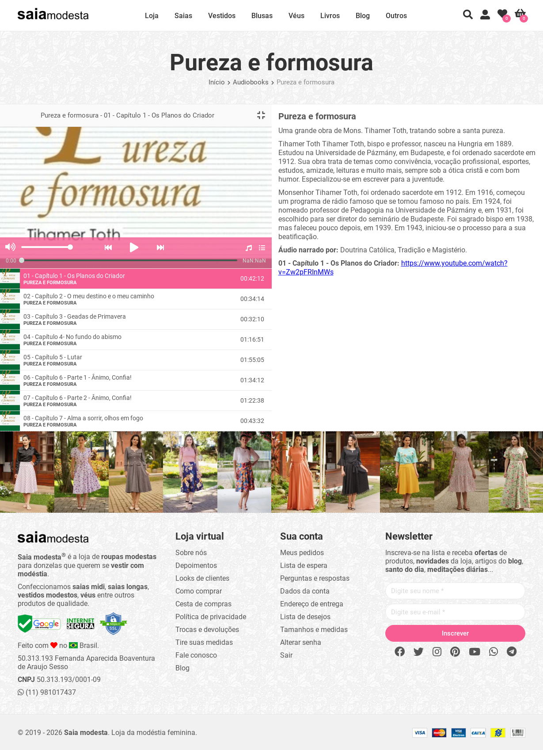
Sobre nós (191, 552)
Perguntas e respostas (314, 578)
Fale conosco (196, 655)
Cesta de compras (203, 604)
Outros (396, 15)
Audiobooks (251, 82)
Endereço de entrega (311, 604)
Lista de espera (303, 565)
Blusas (262, 15)
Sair (286, 655)
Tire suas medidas (204, 642)
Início (217, 82)
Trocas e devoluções (207, 629)
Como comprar (198, 591)
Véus (296, 15)
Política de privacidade (210, 617)
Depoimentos (196, 565)
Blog (363, 15)
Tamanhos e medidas (314, 629)
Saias (183, 15)
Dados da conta (305, 591)
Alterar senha (300, 642)
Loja (152, 15)
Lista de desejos (305, 617)
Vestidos (221, 15)
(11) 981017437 (47, 692)
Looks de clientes (202, 578)
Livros (330, 15)
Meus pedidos (302, 552)
